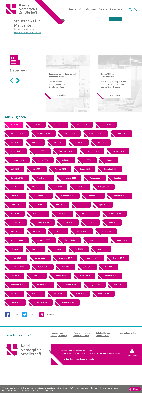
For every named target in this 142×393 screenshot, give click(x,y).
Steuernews (115, 9)
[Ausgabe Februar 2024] (60, 190)
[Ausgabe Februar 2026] (82, 145)
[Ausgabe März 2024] (37, 190)
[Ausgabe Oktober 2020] (69, 261)
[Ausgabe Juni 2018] (14, 314)
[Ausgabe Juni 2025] (35, 163)
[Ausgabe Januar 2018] (15, 323)
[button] (135, 9)
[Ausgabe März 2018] (80, 314)
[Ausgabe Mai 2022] (81, 225)
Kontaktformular (87, 380)
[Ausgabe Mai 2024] (108, 181)
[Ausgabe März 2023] (80, 208)
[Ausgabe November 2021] (115, 234)
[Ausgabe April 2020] (79, 270)
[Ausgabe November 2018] (17, 305)
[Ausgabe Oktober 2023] (43, 199)
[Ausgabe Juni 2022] (59, 225)
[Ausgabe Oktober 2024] (118, 172)
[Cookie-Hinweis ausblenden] (135, 389)
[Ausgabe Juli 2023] (117, 199)
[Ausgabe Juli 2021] (90, 243)
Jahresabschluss (102, 356)
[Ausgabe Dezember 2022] (41, 217)
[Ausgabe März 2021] (58, 252)
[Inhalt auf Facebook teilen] (12, 335)
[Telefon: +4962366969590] (72, 374)
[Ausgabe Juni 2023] (14, 208)
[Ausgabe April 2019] (14, 297)
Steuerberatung (57, 354)
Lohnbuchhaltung (103, 354)
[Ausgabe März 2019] (37, 297)
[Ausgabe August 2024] (43, 181)
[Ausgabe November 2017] (67, 323)
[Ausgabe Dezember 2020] (17, 261)
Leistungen (90, 9)
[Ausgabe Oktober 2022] (93, 217)
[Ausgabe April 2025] (79, 163)
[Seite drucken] (47, 335)
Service (103, 9)
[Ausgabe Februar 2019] (60, 297)
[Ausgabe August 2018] (95, 305)
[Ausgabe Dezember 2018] (110, 297)
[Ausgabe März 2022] (15, 234)
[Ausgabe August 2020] (121, 261)
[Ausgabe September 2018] (69, 305)
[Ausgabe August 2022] (15, 225)
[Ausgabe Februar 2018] (104, 314)
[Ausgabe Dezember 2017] (41, 323)
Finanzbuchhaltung (81, 356)
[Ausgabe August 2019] (43, 288)
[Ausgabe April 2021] (14, 252)
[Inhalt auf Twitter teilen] (29, 335)
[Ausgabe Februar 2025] (16, 172)
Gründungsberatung (59, 356)
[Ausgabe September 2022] (119, 217)
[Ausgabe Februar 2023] (104, 208)
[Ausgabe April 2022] (103, 225)
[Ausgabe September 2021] (42, 243)
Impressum (75, 380)
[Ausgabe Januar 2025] (40, 172)
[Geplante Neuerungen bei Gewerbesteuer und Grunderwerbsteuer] (68, 104)
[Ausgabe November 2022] (67, 217)
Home (17, 39)
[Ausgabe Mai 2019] (108, 288)
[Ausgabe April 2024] (14, 190)
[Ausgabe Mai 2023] (36, 208)
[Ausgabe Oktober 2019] (118, 279)
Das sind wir (75, 9)
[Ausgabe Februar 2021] (82, 252)
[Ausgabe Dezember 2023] (110, 190)
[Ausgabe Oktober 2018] (43, 305)
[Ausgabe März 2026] (58, 145)
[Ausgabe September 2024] (17, 181)
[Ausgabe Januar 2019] (84, 297)
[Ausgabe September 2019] (17, 288)
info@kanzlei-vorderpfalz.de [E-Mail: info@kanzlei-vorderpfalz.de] (109, 374)
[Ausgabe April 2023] (57, 208)
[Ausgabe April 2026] (36, 145)
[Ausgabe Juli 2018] (117, 305)
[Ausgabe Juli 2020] (14, 270)
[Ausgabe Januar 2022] (62, 234)
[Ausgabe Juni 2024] (87, 181)
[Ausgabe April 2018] (57, 314)
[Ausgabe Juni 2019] (87, 288)
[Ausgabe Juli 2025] (14, 163)
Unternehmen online (81, 354)
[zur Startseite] (21, 9)
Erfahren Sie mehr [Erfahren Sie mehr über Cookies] (49, 390)
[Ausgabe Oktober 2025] (69, 154)
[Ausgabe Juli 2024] (65, 181)
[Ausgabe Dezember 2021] (88, 234)
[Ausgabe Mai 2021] (36, 252)
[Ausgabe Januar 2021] (106, 252)
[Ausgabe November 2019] (92, 279)
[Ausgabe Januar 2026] (106, 145)
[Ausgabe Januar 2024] (84, 190)
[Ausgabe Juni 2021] (112, 243)
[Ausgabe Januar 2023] (15, 217)
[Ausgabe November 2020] (44, 261)
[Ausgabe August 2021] (68, 243)
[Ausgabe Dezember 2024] (65, 172)
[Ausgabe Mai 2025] (57, 163)
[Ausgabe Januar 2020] (40, 279)
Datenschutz (65, 380)
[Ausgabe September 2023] (69, 199)
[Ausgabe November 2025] (44, 154)
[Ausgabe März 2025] (101, 163)
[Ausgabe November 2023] (17, 199)
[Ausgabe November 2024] (92, 172)
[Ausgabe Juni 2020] (35, 270)
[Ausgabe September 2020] (96, 261)
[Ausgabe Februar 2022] (38, 234)
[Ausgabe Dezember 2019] (65, 279)
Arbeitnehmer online (127, 354)
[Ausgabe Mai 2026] (14, 145)
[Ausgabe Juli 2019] (65, 288)
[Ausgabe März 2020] (101, 270)
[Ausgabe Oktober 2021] (16, 243)
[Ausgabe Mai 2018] (36, 314)
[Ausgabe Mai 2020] (57, 270)
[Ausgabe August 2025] (121, 154)
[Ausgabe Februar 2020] (16, 279)
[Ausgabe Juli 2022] (38, 225)
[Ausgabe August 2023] (95, 199)
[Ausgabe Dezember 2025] (17, 154)
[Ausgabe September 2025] (96, 154)
